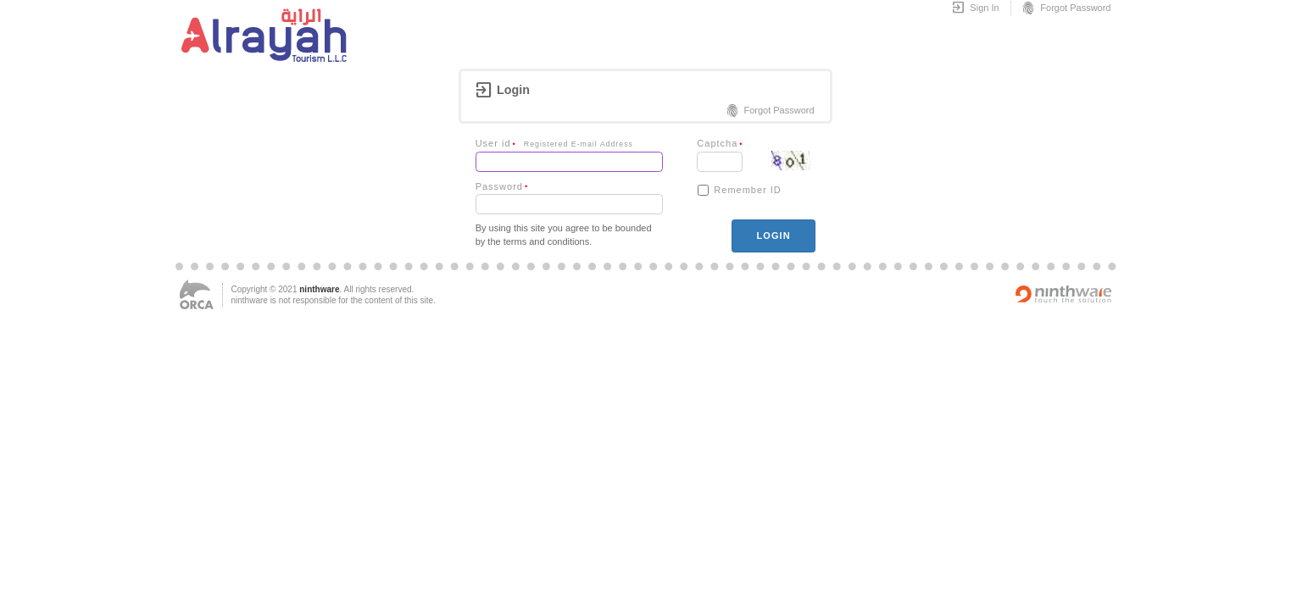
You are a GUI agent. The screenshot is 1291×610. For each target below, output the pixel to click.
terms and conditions (547, 241)
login (773, 235)
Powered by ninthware (1064, 294)
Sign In (975, 8)
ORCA (197, 294)
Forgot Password (1065, 8)
